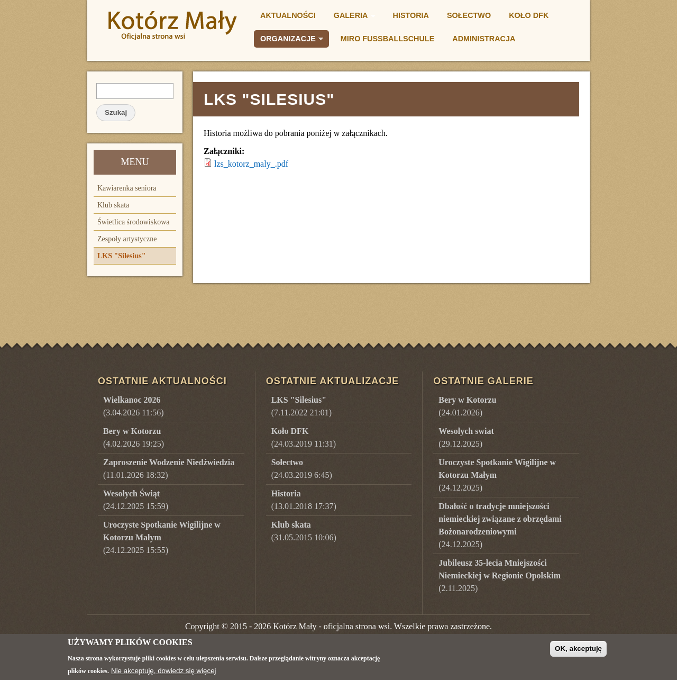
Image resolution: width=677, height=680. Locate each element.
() (467, 406)
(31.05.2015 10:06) (303, 531)
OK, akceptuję (578, 653)
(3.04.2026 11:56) (133, 406)
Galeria (351, 17)
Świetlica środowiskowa (133, 222)
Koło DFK (528, 15)
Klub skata (113, 205)
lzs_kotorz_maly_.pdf (251, 163)
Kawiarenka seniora (127, 188)
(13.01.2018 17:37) (303, 500)
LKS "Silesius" (121, 256)
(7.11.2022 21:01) (301, 406)
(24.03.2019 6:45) (301, 468)
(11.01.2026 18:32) (168, 468)
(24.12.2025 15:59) (135, 500)
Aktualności (288, 15)
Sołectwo (469, 15)
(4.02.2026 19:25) (133, 437)
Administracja (483, 38)
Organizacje (288, 40)
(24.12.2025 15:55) (162, 537)
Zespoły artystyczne (127, 239)
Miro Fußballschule (387, 38)
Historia (411, 15)
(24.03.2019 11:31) (303, 437)
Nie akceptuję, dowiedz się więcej (163, 674)
